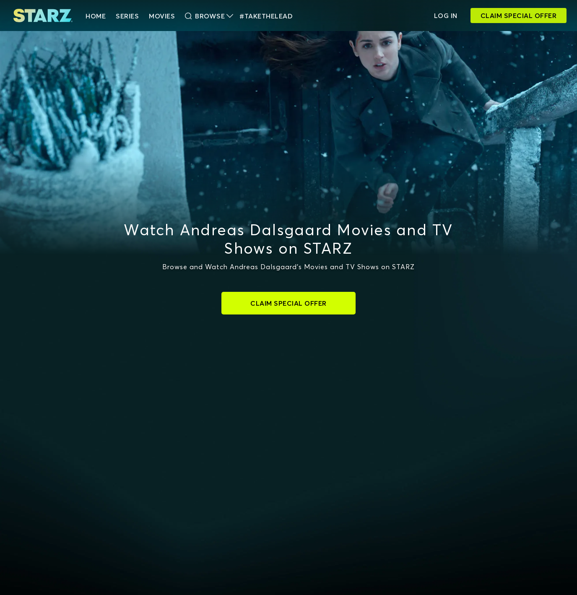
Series (127, 16)
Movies (162, 16)
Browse (209, 16)
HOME (96, 16)
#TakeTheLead (266, 16)
